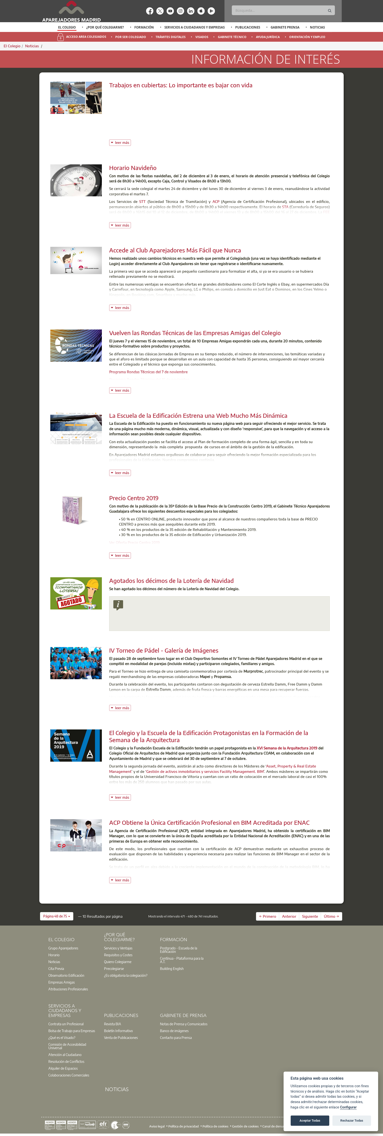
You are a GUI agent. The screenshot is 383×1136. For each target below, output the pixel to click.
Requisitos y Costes (118, 955)
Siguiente (310, 916)
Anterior (289, 916)
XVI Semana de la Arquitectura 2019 (287, 748)
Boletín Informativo (118, 1030)
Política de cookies (215, 1126)
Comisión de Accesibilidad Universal (67, 1046)
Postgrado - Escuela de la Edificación (178, 950)
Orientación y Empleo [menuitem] (307, 37)
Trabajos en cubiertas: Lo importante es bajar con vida (181, 85)
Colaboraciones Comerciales (68, 1075)
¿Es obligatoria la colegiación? (125, 975)
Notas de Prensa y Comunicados (183, 1024)
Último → (331, 916)
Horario (54, 955)
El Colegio (67, 27)
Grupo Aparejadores (63, 948)
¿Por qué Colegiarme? (105, 27)
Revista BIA (112, 1024)
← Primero (267, 916)
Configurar (348, 1107)
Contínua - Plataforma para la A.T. (181, 960)
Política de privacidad (183, 1126)
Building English (172, 968)
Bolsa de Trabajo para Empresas (71, 1030)
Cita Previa (56, 968)
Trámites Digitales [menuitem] (171, 37)
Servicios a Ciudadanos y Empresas (194, 27)
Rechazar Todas (351, 1120)
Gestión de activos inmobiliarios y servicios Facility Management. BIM (205, 771)
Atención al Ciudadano (65, 1054)
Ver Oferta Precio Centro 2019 (134, 542)
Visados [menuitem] (201, 37)
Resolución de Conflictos (66, 1061)
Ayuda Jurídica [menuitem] (268, 37)
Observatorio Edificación (66, 975)
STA (285, 207)
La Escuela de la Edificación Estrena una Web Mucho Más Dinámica (198, 415)
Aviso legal (157, 1126)
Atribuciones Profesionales (68, 989)
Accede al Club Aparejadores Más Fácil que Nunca (175, 250)
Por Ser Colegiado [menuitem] (130, 37)
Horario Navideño (133, 167)
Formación (144, 27)
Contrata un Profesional (66, 1024)
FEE (326, 212)
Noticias (317, 27)
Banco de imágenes (174, 1030)
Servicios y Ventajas (118, 948)
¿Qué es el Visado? (61, 1037)
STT (142, 201)
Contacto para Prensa (176, 1037)
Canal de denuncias (276, 1126)
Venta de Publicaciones (121, 1037)
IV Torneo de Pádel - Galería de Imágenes (163, 650)
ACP (216, 201)
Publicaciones (247, 27)
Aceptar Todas (309, 1120)
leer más (123, 142)
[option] (67, 27)
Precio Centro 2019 (134, 497)
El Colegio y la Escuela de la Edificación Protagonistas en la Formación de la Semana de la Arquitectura (208, 736)
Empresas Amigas (61, 982)
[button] (56, 916)
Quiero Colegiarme (117, 961)
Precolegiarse (114, 968)
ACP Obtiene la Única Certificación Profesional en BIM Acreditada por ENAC (209, 822)
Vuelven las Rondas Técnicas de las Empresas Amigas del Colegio (195, 332)
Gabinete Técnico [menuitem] (232, 37)
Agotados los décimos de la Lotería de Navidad (171, 580)
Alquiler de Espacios (63, 1068)
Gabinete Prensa (285, 27)
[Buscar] (283, 10)
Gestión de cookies (245, 1126)
